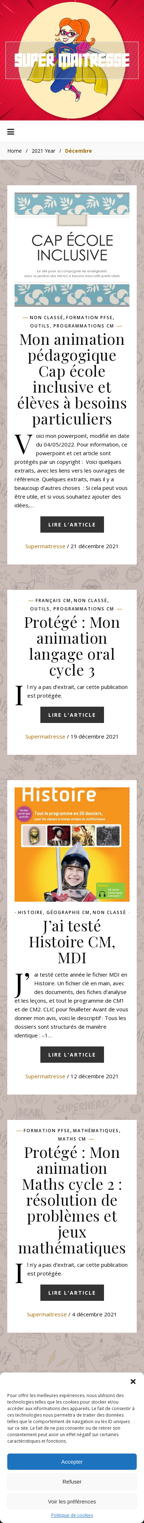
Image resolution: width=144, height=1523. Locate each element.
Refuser (72, 1484)
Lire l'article (72, 524)
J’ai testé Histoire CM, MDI (72, 941)
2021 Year (43, 150)
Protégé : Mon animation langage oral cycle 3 (72, 645)
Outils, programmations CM (72, 326)
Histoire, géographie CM (54, 912)
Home (14, 150)
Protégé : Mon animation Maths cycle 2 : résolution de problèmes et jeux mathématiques (72, 1199)
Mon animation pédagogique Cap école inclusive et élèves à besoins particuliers (72, 378)
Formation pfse (89, 318)
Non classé (46, 318)
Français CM (53, 600)
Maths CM (72, 1139)
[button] (133, 1384)
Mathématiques (96, 1131)
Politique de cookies (72, 1518)
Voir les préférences (72, 1504)
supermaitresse (45, 546)
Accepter (72, 1464)
